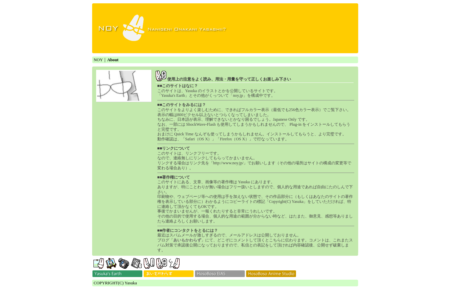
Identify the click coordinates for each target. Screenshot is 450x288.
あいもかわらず (187, 240)
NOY (98, 60)
